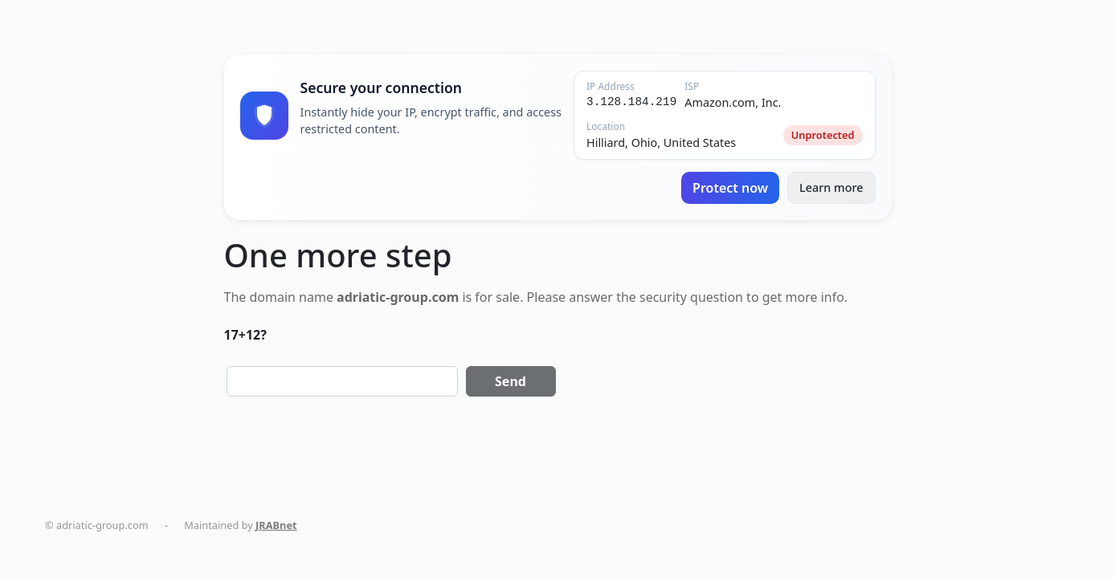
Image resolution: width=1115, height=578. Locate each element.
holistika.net (555, 525)
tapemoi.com (635, 525)
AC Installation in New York (877, 525)
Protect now (730, 188)
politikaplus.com (467, 525)
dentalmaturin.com (362, 525)
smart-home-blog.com (740, 525)
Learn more (831, 187)
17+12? (245, 335)
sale (508, 297)
